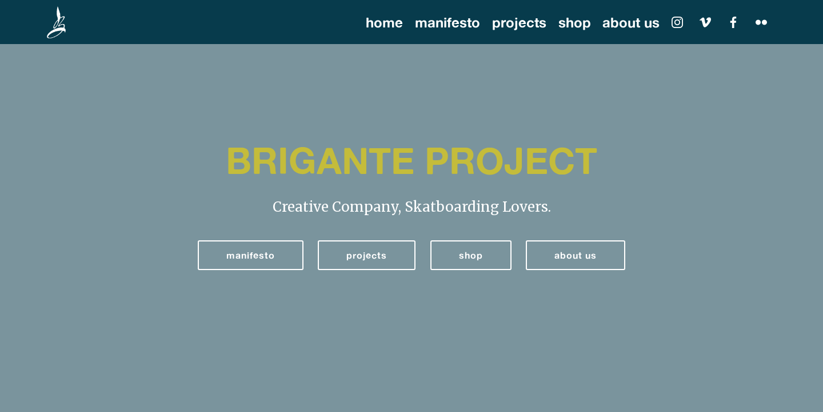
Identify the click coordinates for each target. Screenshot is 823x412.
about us (631, 22)
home (384, 22)
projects (519, 22)
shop (574, 22)
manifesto (447, 22)
